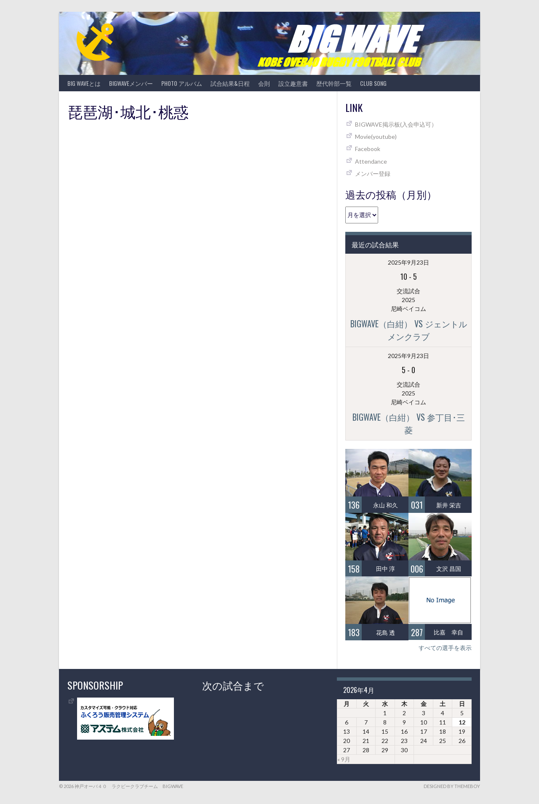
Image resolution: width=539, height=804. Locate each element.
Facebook (367, 148)
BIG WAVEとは (84, 83)
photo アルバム (181, 83)
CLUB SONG (373, 83)
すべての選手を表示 (445, 647)
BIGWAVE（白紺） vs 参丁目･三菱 (408, 423)
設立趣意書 (293, 83)
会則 (264, 83)
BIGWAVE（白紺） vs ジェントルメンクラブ (408, 329)
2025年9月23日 (408, 262)
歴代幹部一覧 (334, 83)
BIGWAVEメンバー (131, 83)
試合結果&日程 (230, 83)
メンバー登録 (372, 173)
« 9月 (343, 759)
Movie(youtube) (376, 136)
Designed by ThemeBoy (452, 786)
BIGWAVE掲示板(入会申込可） (396, 124)
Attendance (371, 161)
